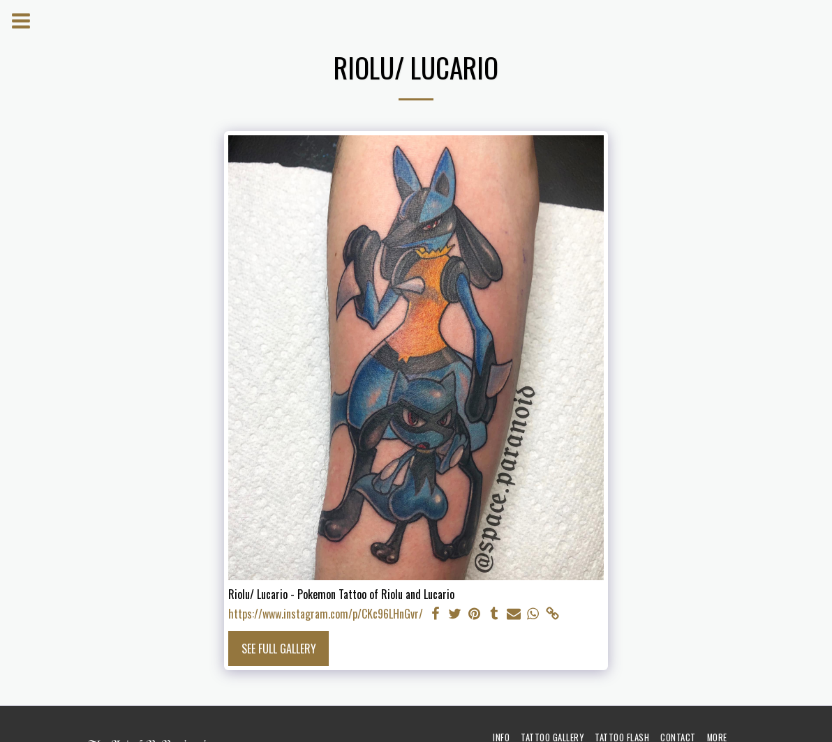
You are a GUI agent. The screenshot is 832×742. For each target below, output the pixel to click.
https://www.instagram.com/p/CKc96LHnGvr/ (325, 614)
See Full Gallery (279, 648)
